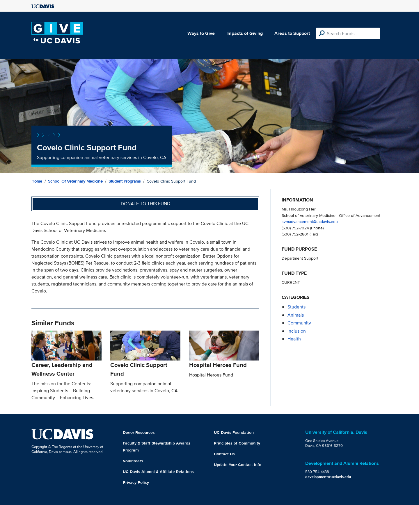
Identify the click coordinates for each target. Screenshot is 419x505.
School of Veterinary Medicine (75, 181)
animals (295, 315)
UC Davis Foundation (234, 432)
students (296, 307)
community (299, 323)
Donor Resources (139, 432)
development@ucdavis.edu (328, 476)
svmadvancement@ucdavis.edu (310, 221)
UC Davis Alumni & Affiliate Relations (158, 471)
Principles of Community (237, 443)
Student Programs (125, 181)
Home (36, 181)
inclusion (296, 331)
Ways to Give (201, 33)
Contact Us (224, 454)
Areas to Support (292, 33)
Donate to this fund (145, 203)
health (294, 339)
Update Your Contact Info (237, 464)
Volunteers (133, 461)
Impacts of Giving (244, 33)
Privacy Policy (136, 482)
